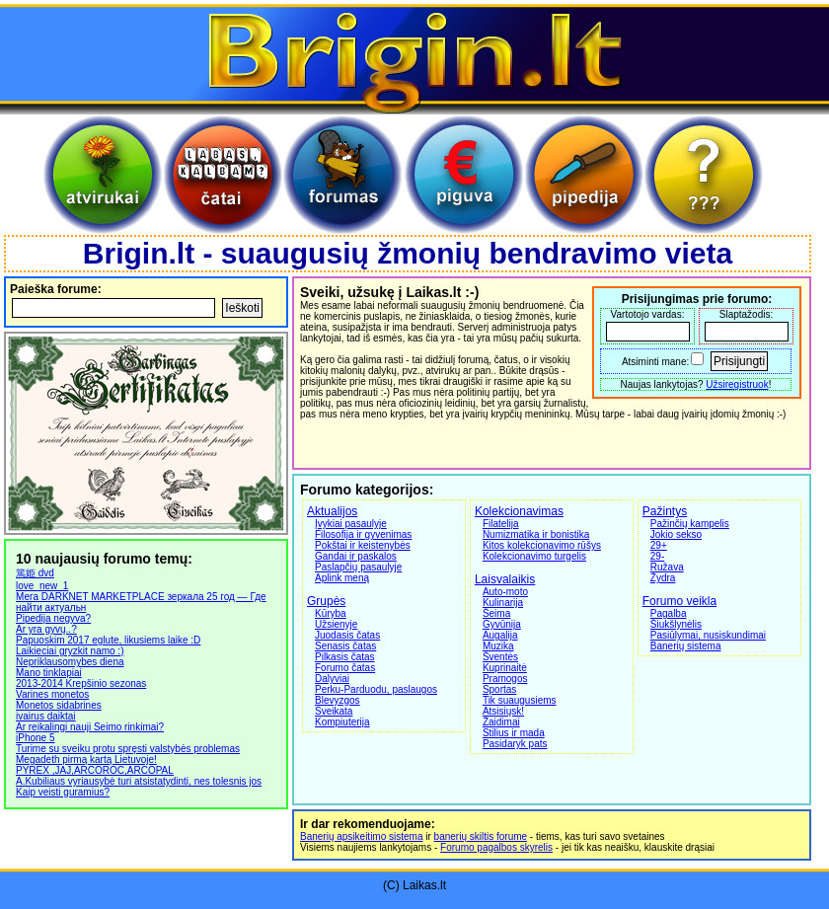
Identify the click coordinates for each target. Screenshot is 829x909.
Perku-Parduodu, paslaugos (376, 689)
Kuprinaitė (505, 667)
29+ (658, 545)
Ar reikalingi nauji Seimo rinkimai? (90, 726)
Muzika (498, 646)
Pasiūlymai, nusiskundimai (708, 635)
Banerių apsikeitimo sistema (361, 836)
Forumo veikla (679, 601)
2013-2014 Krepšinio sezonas (81, 683)
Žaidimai (501, 722)
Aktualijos (332, 511)
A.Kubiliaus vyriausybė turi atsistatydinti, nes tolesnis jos (139, 781)
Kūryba (330, 613)
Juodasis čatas (347, 635)
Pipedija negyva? (53, 618)
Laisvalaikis (505, 579)
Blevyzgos (337, 700)
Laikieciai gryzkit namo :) (69, 650)
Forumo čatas (345, 667)
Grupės (326, 601)
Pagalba (668, 613)
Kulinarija (503, 602)
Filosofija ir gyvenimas (363, 534)
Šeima (496, 613)
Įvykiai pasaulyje (351, 523)
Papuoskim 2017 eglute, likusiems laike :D (108, 640)
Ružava (667, 567)
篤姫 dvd (35, 573)
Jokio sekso (676, 534)
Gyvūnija (502, 624)
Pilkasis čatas (345, 656)
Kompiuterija (342, 722)
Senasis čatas (345, 646)
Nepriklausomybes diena (70, 661)
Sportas (499, 689)
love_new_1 (42, 585)
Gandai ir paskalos (356, 556)
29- (657, 556)
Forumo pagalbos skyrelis (496, 847)
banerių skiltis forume (480, 836)
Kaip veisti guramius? (63, 792)
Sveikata (333, 711)
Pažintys (664, 511)
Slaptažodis (745, 314)
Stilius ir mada (514, 732)
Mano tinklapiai (49, 672)
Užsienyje (336, 624)
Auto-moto (505, 591)
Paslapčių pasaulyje (358, 567)
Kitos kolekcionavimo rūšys (542, 545)
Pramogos (505, 678)
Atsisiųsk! (503, 711)
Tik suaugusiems (520, 700)
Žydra (663, 577)
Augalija (500, 635)
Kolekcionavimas (519, 511)
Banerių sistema (685, 646)
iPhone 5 (35, 737)
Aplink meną (342, 577)
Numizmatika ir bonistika (536, 534)
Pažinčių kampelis (689, 523)
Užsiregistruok (737, 384)
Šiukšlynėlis (676, 624)
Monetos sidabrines (59, 705)
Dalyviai (332, 678)
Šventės (500, 656)
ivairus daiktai (46, 716)
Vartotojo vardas (646, 314)
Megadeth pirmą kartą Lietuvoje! (86, 759)
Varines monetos (52, 694)
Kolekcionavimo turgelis (534, 556)
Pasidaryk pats (515, 743)
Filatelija (501, 523)
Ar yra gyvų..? (46, 629)
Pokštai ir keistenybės (363, 545)
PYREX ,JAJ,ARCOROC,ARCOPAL (95, 770)
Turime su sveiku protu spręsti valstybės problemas (128, 748)
